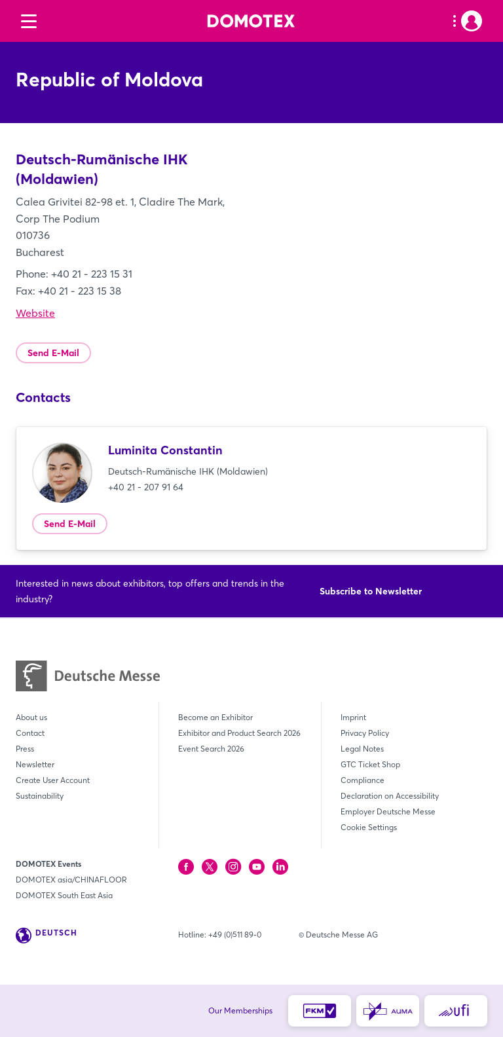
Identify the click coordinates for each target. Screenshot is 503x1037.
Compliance (362, 780)
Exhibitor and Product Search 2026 (239, 733)
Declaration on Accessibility (390, 796)
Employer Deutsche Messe (388, 811)
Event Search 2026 (211, 749)
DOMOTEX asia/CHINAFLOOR (71, 879)
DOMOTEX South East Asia (64, 895)
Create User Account (53, 780)
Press (25, 749)
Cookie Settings (369, 827)
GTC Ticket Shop (370, 764)
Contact (30, 733)
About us (31, 717)
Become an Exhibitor (215, 717)
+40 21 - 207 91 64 (145, 487)
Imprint (353, 717)
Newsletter (35, 764)
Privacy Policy (365, 733)
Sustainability (40, 796)
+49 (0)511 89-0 (234, 934)
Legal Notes (362, 749)
